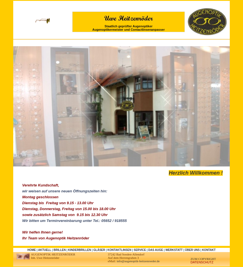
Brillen (59, 250)
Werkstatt (174, 250)
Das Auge (155, 250)
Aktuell (44, 250)
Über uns (192, 250)
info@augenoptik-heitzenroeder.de (138, 261)
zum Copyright (203, 259)
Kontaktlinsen (119, 250)
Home (31, 250)
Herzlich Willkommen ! (196, 173)
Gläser (99, 250)
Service (140, 250)
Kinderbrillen (79, 250)
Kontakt (208, 250)
